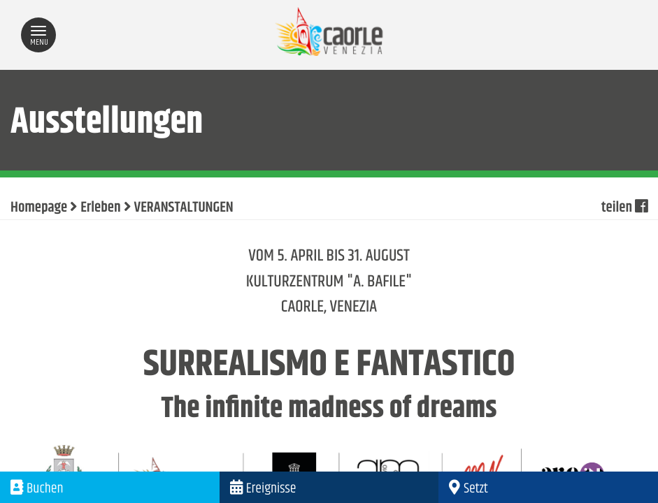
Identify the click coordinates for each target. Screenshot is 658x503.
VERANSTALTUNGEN (184, 208)
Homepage (38, 208)
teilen (624, 208)
